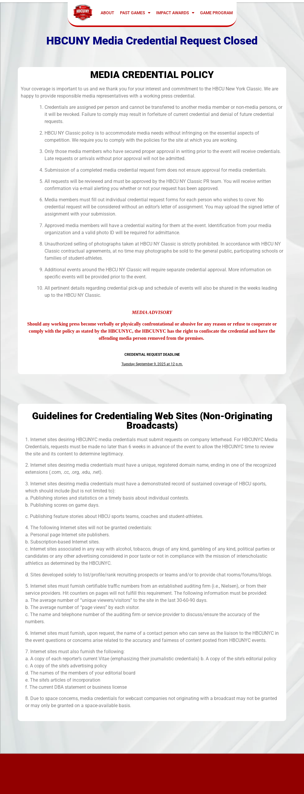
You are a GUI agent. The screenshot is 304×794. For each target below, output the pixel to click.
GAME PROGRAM (216, 12)
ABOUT (107, 12)
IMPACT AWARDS (175, 13)
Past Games (135, 13)
